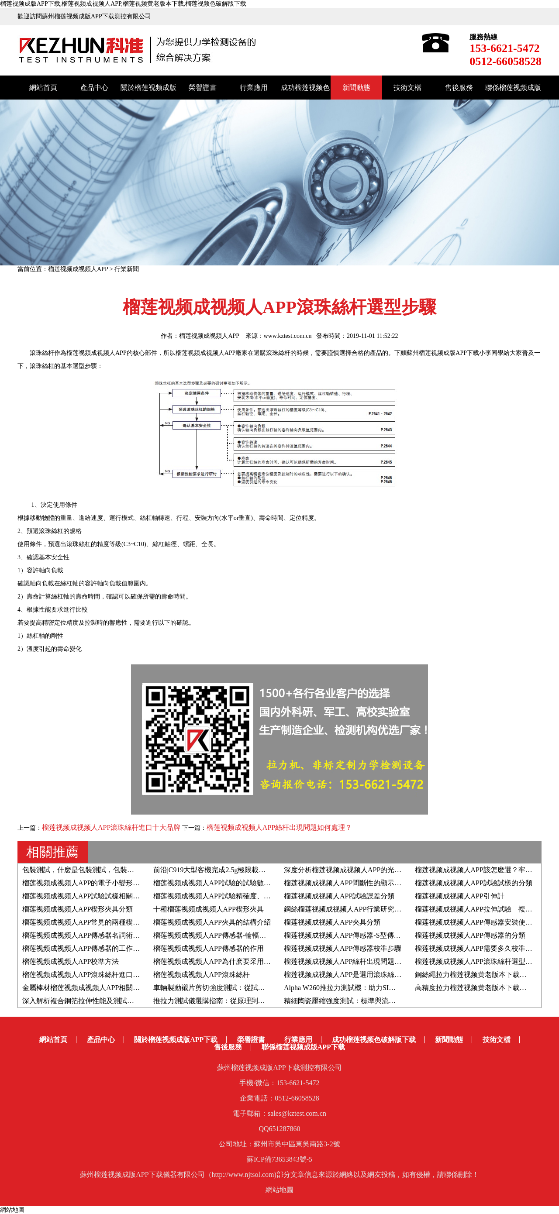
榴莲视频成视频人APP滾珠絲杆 (201, 974)
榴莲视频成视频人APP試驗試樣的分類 (473, 883)
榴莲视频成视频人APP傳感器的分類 (470, 935)
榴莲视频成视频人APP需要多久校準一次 (477, 948)
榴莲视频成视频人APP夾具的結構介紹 (212, 922)
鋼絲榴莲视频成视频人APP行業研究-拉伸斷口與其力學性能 (375, 909)
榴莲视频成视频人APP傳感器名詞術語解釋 (88, 935)
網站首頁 (43, 87)
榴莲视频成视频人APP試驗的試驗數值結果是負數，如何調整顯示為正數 (264, 883)
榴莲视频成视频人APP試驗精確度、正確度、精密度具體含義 (247, 896)
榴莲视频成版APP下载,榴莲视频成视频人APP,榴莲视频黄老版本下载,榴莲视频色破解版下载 (123, 3)
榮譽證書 (203, 87)
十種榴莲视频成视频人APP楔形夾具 (208, 909)
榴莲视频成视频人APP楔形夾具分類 (77, 909)
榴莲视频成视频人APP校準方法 (70, 961)
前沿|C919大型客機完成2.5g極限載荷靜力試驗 (223, 870)
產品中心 (94, 87)
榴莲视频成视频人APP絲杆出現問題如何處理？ (356, 961)
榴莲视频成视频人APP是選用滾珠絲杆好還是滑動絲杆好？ (374, 974)
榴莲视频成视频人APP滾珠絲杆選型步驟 (477, 961)
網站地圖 (279, 1189)
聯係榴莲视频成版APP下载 (303, 1047)
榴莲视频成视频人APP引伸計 (459, 896)
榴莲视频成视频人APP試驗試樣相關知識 (84, 896)
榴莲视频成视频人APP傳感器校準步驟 (342, 948)
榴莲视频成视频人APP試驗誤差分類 (339, 896)
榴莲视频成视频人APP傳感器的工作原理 (84, 948)
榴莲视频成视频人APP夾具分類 (332, 922)
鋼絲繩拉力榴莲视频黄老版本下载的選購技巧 (485, 974)
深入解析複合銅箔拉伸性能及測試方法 (81, 1000)
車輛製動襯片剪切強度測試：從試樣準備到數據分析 (233, 987)
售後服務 (459, 87)
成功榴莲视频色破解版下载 (374, 1039)
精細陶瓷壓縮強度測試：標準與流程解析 (347, 1000)
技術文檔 (407, 87)
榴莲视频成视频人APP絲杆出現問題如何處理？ (279, 827)
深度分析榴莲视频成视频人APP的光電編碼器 (353, 870)
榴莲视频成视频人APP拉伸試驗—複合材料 (480, 909)
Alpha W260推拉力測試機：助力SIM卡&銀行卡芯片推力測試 (377, 987)
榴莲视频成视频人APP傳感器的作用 (208, 948)
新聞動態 (356, 87)
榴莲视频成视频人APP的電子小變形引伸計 (88, 883)
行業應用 (254, 87)
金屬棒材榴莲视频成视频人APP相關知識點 (88, 987)
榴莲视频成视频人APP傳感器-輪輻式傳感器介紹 (227, 935)
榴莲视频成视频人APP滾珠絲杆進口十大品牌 (111, 827)
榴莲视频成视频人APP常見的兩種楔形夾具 (88, 922)
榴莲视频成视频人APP (78, 269)
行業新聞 (126, 269)
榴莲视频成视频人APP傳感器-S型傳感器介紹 (353, 935)
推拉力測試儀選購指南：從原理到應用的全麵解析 (230, 1000)
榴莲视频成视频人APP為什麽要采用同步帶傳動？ (229, 961)
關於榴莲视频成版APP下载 (175, 1039)
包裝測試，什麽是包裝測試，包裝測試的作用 (92, 870)
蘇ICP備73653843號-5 (279, 1159)
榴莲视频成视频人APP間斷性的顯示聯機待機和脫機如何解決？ (381, 883)
